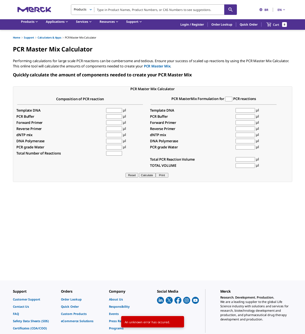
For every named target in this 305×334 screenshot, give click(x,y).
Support (29, 37)
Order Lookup (221, 24)
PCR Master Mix (157, 66)
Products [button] (80, 9)
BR (263, 10)
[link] (35, 299)
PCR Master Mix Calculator (80, 37)
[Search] (230, 9)
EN (281, 10)
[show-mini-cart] (277, 24)
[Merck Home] (34, 9)
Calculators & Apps (49, 37)
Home (16, 37)
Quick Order (249, 24)
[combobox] (154, 9)
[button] (192, 24)
